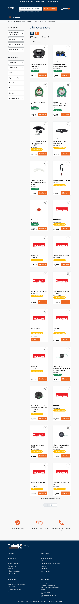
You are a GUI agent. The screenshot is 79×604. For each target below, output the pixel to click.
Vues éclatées (13, 49)
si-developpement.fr (35, 601)
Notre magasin (45, 571)
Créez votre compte (14, 589)
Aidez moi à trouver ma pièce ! (29, 12)
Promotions (12, 558)
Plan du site (44, 568)
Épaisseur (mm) (14, 88)
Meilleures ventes (14, 563)
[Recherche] (24, 9)
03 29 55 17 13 (47, 592)
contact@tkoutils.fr (49, 595)
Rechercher (37, 9)
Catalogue (14, 17)
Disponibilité (13, 67)
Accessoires (12, 566)
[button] (52, 8)
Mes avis (11, 592)
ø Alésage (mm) (14, 98)
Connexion (11, 586)
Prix (10, 72)
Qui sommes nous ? (47, 561)
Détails (42, 75)
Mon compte (12, 579)
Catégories (12, 62)
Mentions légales (46, 558)
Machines (12, 39)
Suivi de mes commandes (16, 584)
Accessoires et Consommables (14, 33)
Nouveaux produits (14, 561)
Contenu (11, 93)
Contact (43, 566)
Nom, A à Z (55, 37)
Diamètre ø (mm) (14, 83)
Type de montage (14, 78)
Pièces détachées (14, 44)
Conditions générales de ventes (51, 563)
